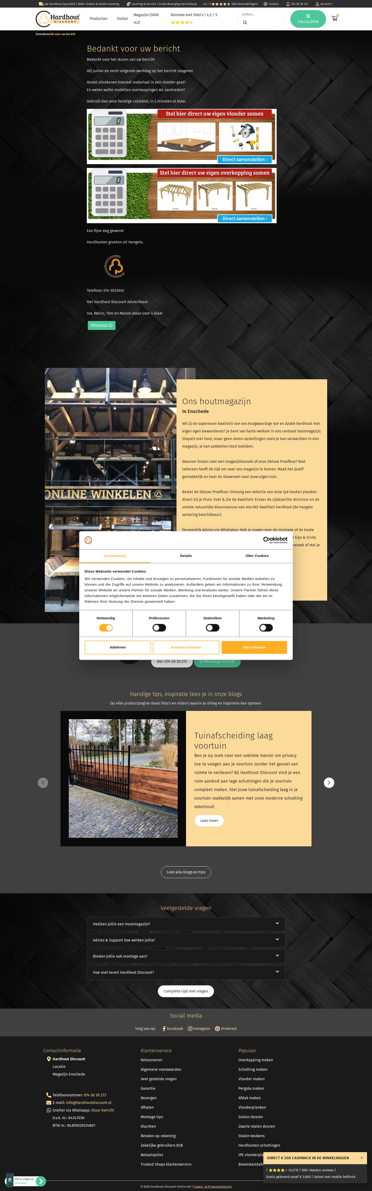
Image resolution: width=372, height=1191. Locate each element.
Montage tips (152, 1117)
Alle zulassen (254, 647)
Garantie (148, 1088)
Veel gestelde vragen (159, 1079)
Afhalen (147, 1107)
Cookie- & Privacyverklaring (213, 1186)
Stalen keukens (251, 1136)
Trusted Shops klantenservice (166, 1164)
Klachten (148, 1126)
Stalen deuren (250, 1117)
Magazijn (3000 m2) (146, 19)
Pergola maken (251, 1088)
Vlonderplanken (252, 1107)
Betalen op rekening (158, 1136)
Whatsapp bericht (217, 661)
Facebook (173, 1028)
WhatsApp (101, 325)
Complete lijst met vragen (186, 991)
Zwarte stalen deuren (256, 1126)
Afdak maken (249, 1098)
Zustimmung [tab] (115, 556)
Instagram (199, 1028)
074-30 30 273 (95, 1095)
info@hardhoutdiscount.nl (89, 1102)
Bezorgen (149, 1098)
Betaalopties (152, 1155)
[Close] (361, 1157)
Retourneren (151, 1060)
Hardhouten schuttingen (259, 1145)
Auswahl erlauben (186, 647)
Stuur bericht (102, 1110)
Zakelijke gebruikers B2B (162, 1145)
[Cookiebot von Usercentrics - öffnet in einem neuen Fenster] (267, 540)
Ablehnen (118, 647)
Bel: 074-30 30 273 (172, 661)
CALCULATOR (308, 19)
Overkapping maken (255, 1060)
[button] (329, 783)
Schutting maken (252, 1069)
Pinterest (226, 1028)
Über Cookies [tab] (257, 556)
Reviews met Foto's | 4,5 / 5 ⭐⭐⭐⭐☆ (194, 19)
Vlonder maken (251, 1079)
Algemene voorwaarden (161, 1069)
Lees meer (209, 820)
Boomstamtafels (252, 1164)
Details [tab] (186, 556)
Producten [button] (99, 18)
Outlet (122, 18)
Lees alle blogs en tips (186, 872)
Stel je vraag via (23, 1181)
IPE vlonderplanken (255, 1155)
